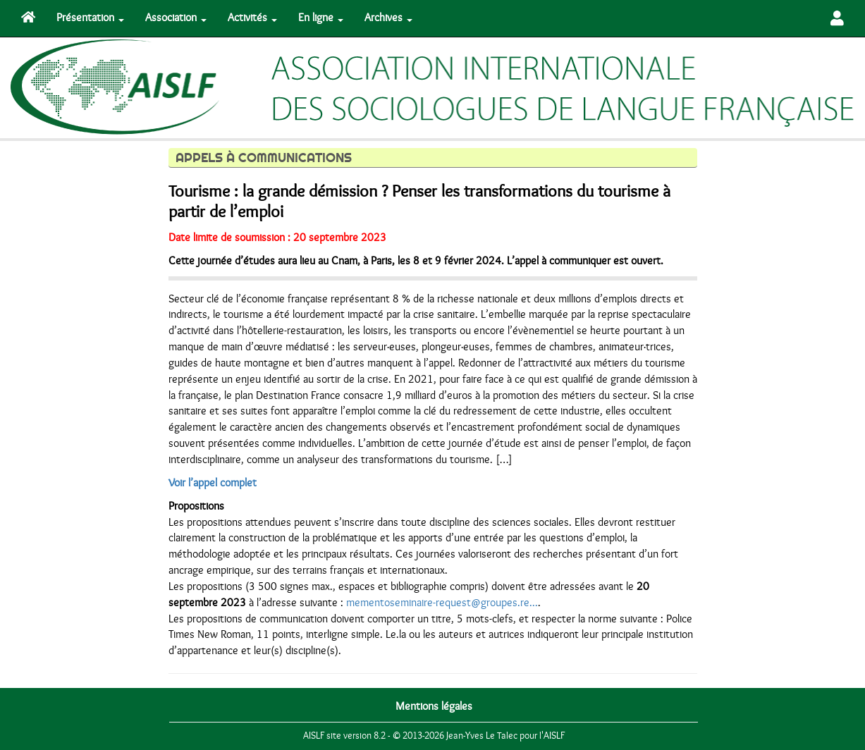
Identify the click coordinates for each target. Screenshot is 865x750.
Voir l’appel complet (212, 483)
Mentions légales (433, 706)
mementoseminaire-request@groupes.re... (442, 602)
